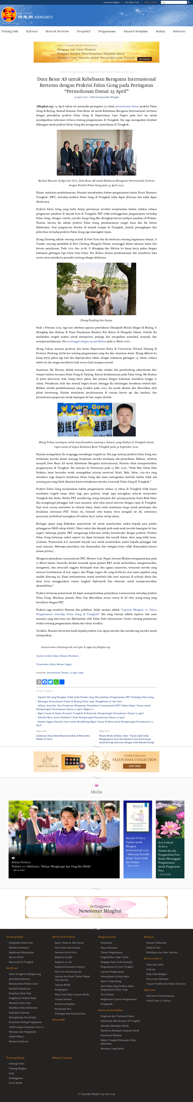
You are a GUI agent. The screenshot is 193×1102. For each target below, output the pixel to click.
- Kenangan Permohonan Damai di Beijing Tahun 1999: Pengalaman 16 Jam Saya (79, 701)
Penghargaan (61, 989)
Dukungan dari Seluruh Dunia (70, 1013)
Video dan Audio (154, 964)
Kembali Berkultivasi (19, 988)
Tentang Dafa (9, 31)
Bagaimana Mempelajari (21, 952)
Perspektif (83, 31)
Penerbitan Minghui (111, 2)
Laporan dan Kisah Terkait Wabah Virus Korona (72, 978)
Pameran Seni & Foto (66, 952)
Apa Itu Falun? (16, 957)
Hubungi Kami (16, 1063)
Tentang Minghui (18, 1068)
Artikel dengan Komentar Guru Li (26, 1026)
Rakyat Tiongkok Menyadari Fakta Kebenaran (118, 1041)
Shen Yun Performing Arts (68, 971)
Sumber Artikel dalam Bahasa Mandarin (57, 655)
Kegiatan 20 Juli (63, 961)
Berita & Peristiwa (57, 31)
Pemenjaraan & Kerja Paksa (115, 976)
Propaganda (92, 71)
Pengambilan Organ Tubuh (115, 957)
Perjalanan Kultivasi (19, 1012)
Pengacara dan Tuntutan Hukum (117, 1016)
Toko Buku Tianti (132, 2)
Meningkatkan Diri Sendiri (22, 1017)
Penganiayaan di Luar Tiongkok (117, 966)
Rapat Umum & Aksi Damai (69, 942)
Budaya (160, 31)
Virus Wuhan (107, 994)
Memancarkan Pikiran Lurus (23, 983)
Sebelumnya (41, 731)
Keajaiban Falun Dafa (20, 993)
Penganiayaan (107, 31)
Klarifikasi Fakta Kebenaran (23, 1007)
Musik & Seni (153, 947)
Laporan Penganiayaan (112, 971)
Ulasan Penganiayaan (111, 952)
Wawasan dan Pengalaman (22, 1031)
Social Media (15, 1082)
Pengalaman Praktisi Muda (22, 998)
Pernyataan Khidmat (111, 1035)
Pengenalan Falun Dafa (21, 942)
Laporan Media (62, 984)
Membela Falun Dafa (20, 1002)
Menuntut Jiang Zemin (112, 1048)
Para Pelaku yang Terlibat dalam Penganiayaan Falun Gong (117, 987)
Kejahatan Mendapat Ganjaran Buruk (120, 1030)
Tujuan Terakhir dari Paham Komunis (166, 983)
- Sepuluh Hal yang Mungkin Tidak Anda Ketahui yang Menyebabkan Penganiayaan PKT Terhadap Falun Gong (95, 697)
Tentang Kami (15, 1057)
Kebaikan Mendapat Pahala (115, 1025)
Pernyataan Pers (63, 1008)
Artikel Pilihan (16, 1036)
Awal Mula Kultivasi (19, 978)
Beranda (63, 71)
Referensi (179, 31)
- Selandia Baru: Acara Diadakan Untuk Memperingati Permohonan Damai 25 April (80, 717)
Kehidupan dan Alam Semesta (162, 952)
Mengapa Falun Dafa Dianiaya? (117, 961)
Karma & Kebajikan (136, 31)
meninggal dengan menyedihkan (86, 341)
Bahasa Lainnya (151, 2)
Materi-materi (153, 958)
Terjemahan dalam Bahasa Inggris (54, 664)
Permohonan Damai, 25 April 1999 (117, 71)
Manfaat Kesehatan (19, 947)
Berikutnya (104, 731)
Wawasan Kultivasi (18, 1041)
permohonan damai (127, 106)
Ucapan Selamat (63, 999)
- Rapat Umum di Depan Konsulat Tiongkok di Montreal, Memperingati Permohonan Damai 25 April (89, 713)
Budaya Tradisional (156, 942)
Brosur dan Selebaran (157, 978)
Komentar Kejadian (65, 1003)
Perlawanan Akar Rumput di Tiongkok (120, 1020)
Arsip (11, 1073)
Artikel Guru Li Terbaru (158, 1000)
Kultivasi (32, 31)
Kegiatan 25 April (63, 957)
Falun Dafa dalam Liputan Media (72, 994)
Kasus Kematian (109, 947)
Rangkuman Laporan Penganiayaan (119, 999)
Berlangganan (16, 1078)
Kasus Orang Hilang (111, 981)
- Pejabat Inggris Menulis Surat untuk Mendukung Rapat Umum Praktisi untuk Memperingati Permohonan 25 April (94, 723)
